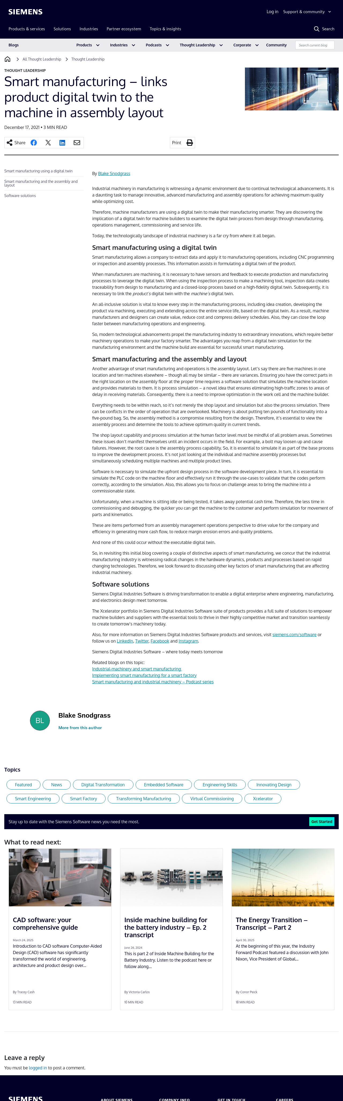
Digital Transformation (103, 784)
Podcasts (154, 45)
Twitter (142, 641)
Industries (119, 45)
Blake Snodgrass (114, 173)
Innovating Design (274, 784)
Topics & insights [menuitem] (165, 28)
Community (276, 45)
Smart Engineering (33, 798)
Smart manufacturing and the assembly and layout (41, 183)
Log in (272, 11)
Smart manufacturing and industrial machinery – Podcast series (153, 681)
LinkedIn (125, 641)
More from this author (80, 727)
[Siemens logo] (25, 11)
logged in (38, 1067)
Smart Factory (83, 798)
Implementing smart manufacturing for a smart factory (144, 675)
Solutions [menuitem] (62, 28)
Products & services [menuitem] (27, 28)
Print (176, 142)
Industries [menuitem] (89, 28)
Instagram (188, 641)
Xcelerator (263, 798)
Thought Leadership (197, 45)
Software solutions (20, 195)
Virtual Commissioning (212, 798)
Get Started (321, 821)
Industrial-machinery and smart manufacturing (137, 669)
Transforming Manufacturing (143, 798)
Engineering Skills (220, 784)
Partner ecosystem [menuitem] (124, 28)
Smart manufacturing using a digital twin (38, 171)
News (56, 784)
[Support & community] (307, 11)
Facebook (160, 641)
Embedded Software (164, 784)
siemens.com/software (294, 634)
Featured (23, 784)
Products (84, 45)
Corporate (242, 45)
